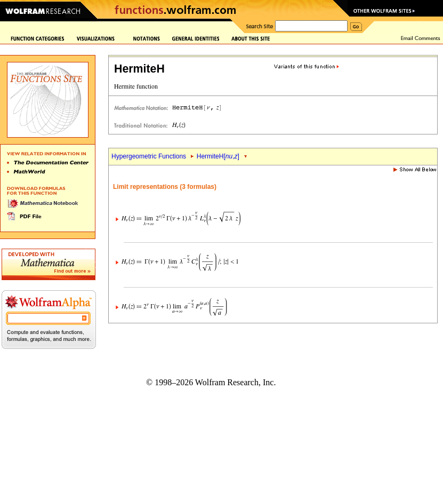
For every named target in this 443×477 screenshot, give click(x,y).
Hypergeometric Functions (148, 156)
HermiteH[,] (218, 156)
